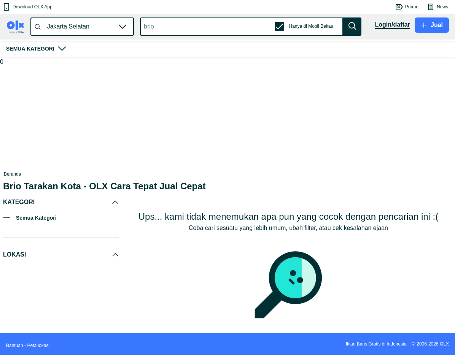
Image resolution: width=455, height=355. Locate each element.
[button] (27, 6)
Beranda (12, 174)
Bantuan (14, 345)
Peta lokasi (38, 345)
